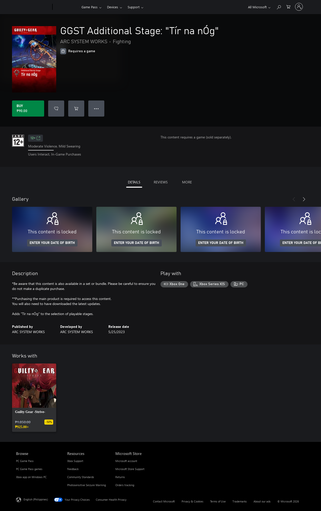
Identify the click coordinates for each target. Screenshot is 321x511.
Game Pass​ (90, 7)
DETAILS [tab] (134, 182)
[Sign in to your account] (299, 7)
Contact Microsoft (164, 501)
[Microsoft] (33, 7)
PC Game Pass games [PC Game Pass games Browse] (29, 469)
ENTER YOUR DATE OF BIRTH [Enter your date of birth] (52, 243)
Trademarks (239, 501)
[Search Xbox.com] (278, 6)
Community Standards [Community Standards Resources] (80, 477)
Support (133, 7)
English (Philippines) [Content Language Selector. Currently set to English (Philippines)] (36, 499)
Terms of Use (218, 501)
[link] (34, 398)
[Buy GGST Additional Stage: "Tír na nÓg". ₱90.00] (28, 108)
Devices (112, 7)
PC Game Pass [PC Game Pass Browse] (25, 461)
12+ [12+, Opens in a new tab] (35, 138)
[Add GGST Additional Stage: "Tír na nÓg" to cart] (76, 108)
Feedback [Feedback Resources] (72, 469)
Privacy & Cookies (192, 501)
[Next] (304, 199)
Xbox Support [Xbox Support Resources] (75, 461)
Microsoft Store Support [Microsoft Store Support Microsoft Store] (129, 469)
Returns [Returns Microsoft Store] (120, 477)
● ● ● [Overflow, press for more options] (96, 108)
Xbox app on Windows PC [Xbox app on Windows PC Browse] (31, 477)
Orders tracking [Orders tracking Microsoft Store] (124, 485)
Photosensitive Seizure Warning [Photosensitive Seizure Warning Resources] (86, 485)
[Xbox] (66, 7)
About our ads (262, 501)
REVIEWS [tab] (161, 182)
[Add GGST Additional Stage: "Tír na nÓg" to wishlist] (56, 108)
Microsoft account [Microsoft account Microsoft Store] (126, 461)
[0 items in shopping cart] (288, 6)
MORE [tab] (187, 182)
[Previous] (294, 199)
